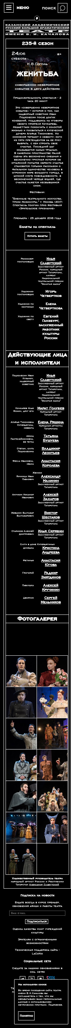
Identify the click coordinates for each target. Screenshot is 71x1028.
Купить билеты (37, 236)
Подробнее (55, 1004)
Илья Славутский (50, 261)
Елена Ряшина (51, 422)
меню (22, 7)
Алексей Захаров (51, 496)
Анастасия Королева (50, 463)
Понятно (26, 1016)
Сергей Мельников (51, 600)
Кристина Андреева (51, 550)
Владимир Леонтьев (51, 450)
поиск (49, 8)
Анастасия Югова (50, 562)
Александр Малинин (50, 478)
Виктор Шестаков (51, 515)
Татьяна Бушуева (51, 438)
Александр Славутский (44, 884)
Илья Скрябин (51, 531)
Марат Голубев (50, 408)
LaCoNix (37, 953)
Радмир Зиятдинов (51, 575)
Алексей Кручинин (51, 587)
